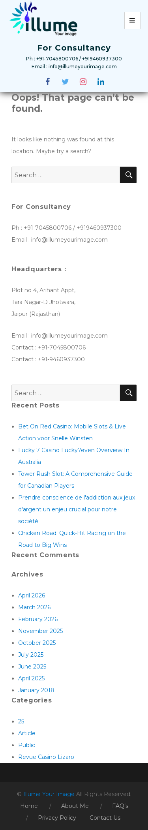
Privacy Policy (57, 817)
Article (27, 733)
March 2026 (34, 607)
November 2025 (40, 631)
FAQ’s (120, 805)
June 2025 (32, 666)
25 (21, 721)
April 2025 (31, 678)
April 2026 (31, 595)
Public (26, 745)
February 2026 (38, 619)
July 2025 (30, 654)
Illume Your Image (49, 794)
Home (29, 805)
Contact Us (105, 817)
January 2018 (36, 690)
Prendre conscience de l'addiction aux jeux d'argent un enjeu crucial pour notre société (76, 509)
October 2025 (37, 642)
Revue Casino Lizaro (46, 757)
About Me (75, 805)
